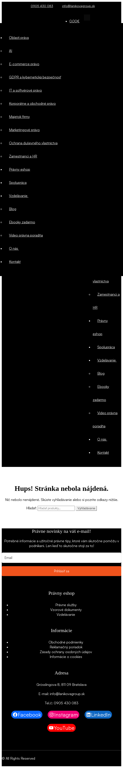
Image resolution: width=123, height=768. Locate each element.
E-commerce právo (24, 64)
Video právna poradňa (26, 235)
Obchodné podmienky (66, 642)
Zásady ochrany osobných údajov (66, 652)
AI (10, 51)
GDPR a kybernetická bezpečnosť (35, 77)
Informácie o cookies (66, 656)
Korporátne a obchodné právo (32, 103)
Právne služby (66, 605)
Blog (101, 373)
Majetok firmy (19, 116)
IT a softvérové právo (25, 90)
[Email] (61, 558)
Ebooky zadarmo (22, 222)
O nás (102, 439)
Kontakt (103, 452)
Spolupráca (106, 347)
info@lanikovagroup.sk (77, 6)
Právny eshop (19, 169)
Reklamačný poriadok (66, 647)
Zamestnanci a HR (23, 156)
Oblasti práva (19, 37)
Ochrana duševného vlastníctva (33, 143)
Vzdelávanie (107, 360)
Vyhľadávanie (86, 508)
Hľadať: (31, 508)
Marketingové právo (24, 130)
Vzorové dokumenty (66, 609)
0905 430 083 (40, 6)
